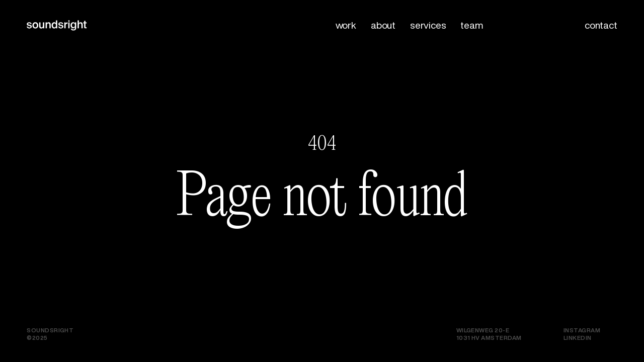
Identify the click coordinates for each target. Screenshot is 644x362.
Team (471, 25)
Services (428, 25)
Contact (601, 25)
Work (346, 25)
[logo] (33, 31)
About (383, 25)
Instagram (582, 330)
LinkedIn (578, 337)
